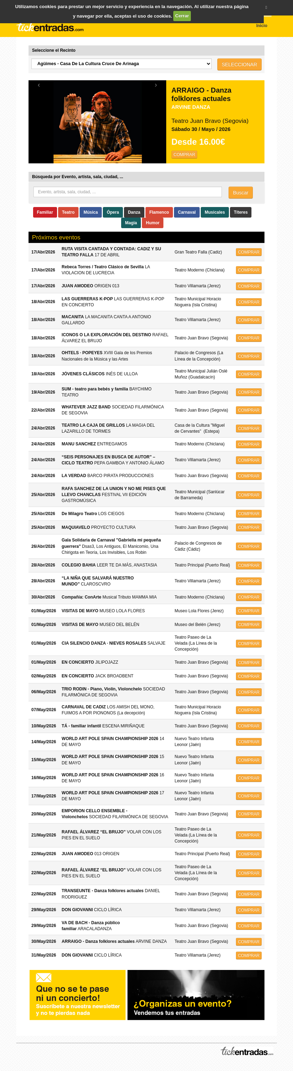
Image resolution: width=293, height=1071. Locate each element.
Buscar (241, 192)
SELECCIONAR (239, 64)
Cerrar (182, 15)
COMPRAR (184, 154)
